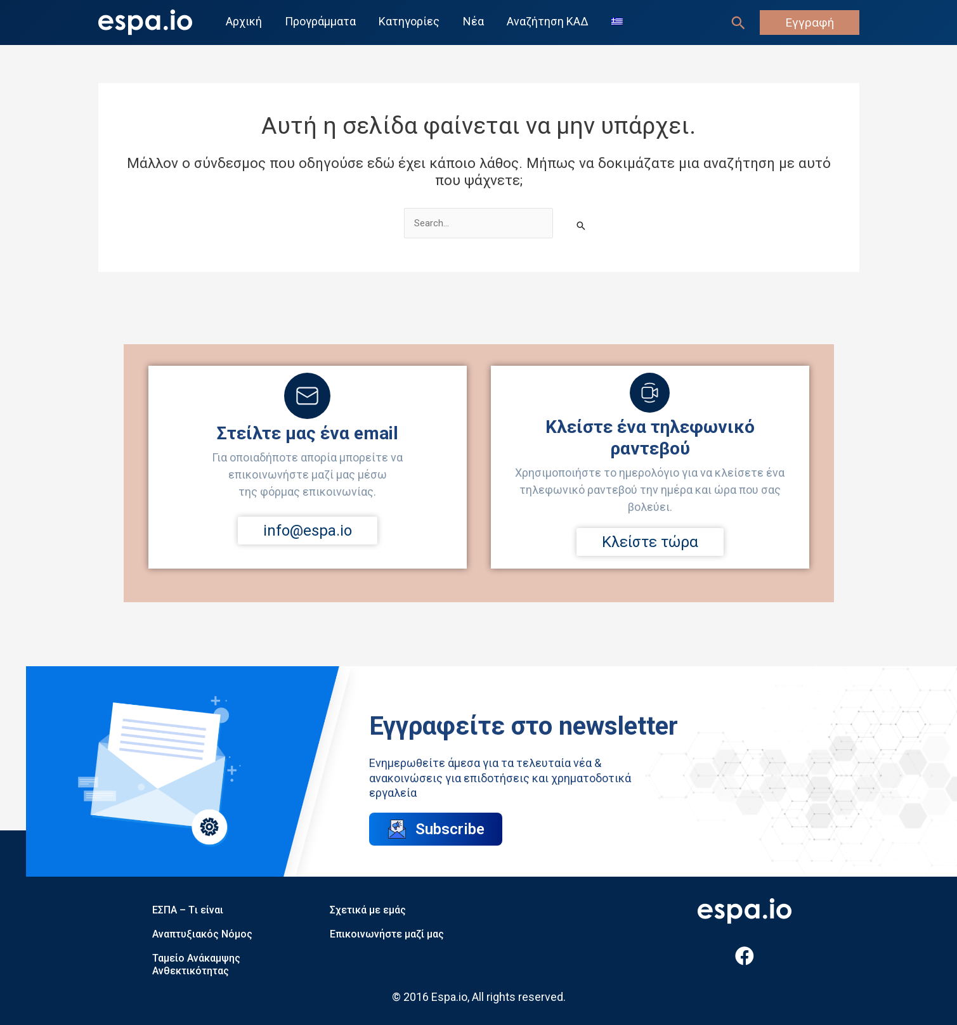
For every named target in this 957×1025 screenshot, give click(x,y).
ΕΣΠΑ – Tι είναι (187, 910)
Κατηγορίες (409, 21)
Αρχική (244, 21)
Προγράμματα (320, 21)
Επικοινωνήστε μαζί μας (387, 934)
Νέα (472, 21)
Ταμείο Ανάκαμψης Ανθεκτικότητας (196, 964)
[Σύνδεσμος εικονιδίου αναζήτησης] (738, 23)
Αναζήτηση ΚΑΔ (547, 21)
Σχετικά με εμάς (368, 910)
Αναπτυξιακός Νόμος (202, 934)
